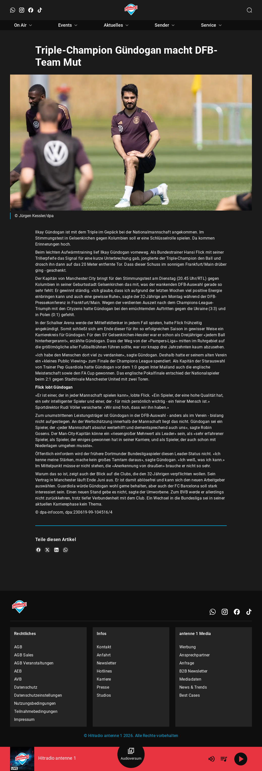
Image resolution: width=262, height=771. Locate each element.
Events (68, 25)
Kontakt (104, 647)
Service (212, 25)
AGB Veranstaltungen (34, 663)
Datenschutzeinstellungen (38, 695)
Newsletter (106, 663)
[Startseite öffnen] (131, 10)
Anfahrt (104, 655)
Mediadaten (190, 679)
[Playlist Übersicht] (224, 759)
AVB (18, 679)
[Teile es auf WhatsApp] (65, 550)
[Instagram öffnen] (21, 10)
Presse (103, 687)
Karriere (104, 679)
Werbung (187, 647)
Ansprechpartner (194, 655)
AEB (18, 671)
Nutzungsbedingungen (35, 703)
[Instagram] (225, 612)
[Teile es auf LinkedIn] (56, 550)
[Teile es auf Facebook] (38, 550)
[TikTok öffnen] (39, 10)
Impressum (24, 719)
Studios (104, 695)
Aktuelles (117, 25)
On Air (24, 25)
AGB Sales (24, 655)
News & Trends (193, 687)
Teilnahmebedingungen (35, 711)
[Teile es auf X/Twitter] (47, 550)
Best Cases (189, 695)
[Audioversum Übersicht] (131, 754)
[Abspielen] (241, 759)
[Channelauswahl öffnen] (249, 10)
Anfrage (186, 663)
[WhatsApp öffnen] (12, 10)
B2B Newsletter (193, 671)
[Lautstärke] (212, 759)
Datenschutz (25, 687)
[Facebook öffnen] (30, 10)
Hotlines (104, 671)
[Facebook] (237, 612)
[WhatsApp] (213, 612)
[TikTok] (249, 612)
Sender (165, 25)
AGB (18, 647)
